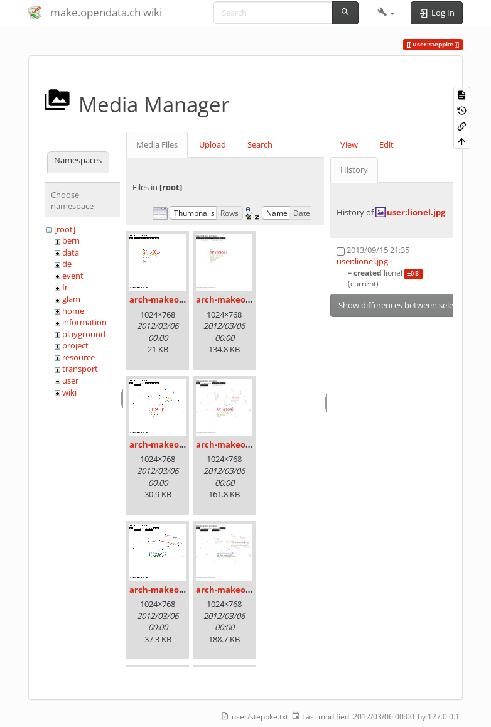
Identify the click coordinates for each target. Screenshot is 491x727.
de (67, 263)
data (70, 252)
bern (71, 240)
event (73, 275)
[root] (64, 229)
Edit (386, 144)
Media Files (157, 144)
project (75, 345)
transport (80, 368)
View (349, 144)
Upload (212, 144)
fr (65, 287)
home (73, 310)
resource (78, 357)
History (354, 169)
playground (83, 334)
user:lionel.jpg (416, 212)
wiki (69, 392)
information (84, 322)
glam (71, 298)
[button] (386, 12)
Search (259, 144)
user (70, 380)
